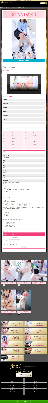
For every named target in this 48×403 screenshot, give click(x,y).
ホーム (12, 379)
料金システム (36, 381)
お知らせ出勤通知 (24, 60)
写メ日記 (12, 387)
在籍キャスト (36, 379)
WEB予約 (36, 393)
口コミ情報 (35, 389)
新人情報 (12, 385)
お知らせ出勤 (12, 389)
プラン (12, 383)
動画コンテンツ (35, 385)
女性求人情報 (12, 391)
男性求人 (36, 391)
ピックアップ (36, 383)
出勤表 (12, 381)
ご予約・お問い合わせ (24, 401)
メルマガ (36, 387)
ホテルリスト (12, 393)
